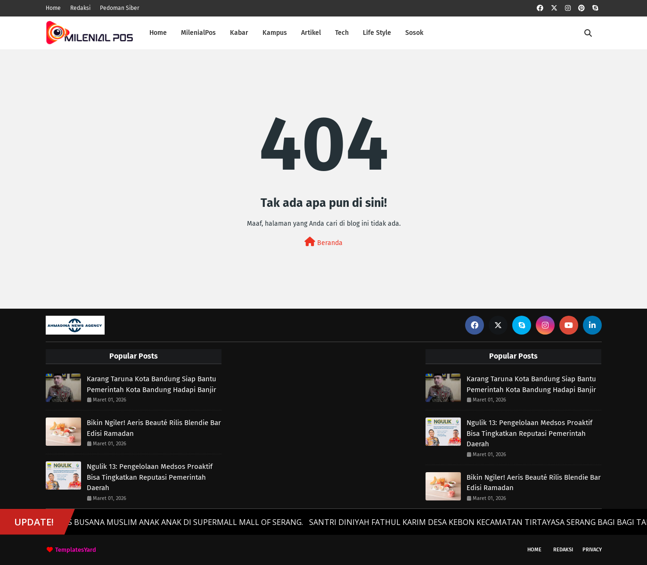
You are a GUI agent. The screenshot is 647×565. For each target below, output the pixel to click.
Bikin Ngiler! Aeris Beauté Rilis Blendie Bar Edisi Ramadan (154, 428)
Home (53, 8)
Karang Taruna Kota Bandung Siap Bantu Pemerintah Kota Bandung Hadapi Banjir (151, 384)
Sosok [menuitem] (414, 33)
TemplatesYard (75, 549)
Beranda (323, 242)
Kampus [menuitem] (274, 33)
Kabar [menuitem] (239, 33)
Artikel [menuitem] (311, 33)
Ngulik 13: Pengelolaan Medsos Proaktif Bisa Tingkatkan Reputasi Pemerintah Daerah (150, 477)
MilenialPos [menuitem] (198, 33)
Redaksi (80, 8)
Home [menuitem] (158, 33)
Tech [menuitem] (342, 33)
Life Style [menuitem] (377, 33)
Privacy (592, 550)
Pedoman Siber (119, 8)
